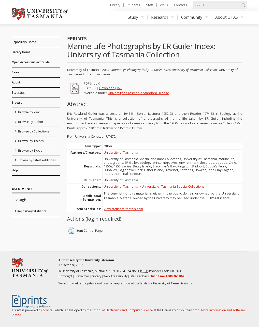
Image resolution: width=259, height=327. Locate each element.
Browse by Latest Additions (36, 160)
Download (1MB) (111, 88)
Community (194, 17)
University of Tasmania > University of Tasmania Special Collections (154, 186)
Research (162, 17)
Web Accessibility (115, 276)
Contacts (180, 5)
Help (15, 170)
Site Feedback (139, 276)
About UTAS (229, 17)
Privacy (96, 276)
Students (133, 5)
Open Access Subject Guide (31, 62)
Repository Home (24, 42)
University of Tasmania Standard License (138, 93)
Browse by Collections (33, 131)
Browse (17, 102)
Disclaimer (81, 276)
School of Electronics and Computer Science (122, 310)
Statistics (18, 92)
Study (136, 17)
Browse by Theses (30, 141)
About (16, 82)
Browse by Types (29, 150)
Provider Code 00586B (159, 271)
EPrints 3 (48, 310)
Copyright (65, 276)
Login (23, 200)
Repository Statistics (31, 211)
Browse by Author (30, 122)
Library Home (21, 52)
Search (16, 72)
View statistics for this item (123, 209)
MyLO (163, 5)
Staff (149, 5)
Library (115, 5)
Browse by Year (28, 112)
